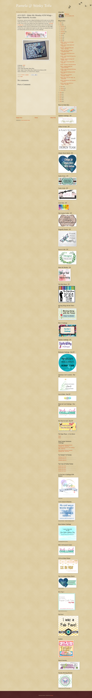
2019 (61, 101)
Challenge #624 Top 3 (62, 457)
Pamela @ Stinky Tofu (34, 5)
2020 (61, 99)
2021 (61, 97)
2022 (61, 96)
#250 (24, 65)
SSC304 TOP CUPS (62, 469)
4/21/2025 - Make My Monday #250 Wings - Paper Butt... (67, 48)
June (62, 37)
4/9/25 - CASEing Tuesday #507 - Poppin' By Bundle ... (66, 67)
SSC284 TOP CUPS (62, 471)
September (63, 31)
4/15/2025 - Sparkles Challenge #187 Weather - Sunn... (67, 59)
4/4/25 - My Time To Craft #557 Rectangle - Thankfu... (66, 75)
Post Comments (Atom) (25, 120)
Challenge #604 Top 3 (62, 458)
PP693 (59, 436)
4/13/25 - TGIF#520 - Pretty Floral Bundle (68, 64)
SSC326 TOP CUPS (62, 466)
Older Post (53, 117)
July (61, 35)
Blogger (51, 695)
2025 (61, 24)
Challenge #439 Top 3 (62, 460)
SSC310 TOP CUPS (62, 467)
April (62, 40)
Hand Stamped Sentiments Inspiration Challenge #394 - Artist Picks (65, 451)
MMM (21, 76)
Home (36, 117)
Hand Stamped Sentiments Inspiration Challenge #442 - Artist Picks (65, 446)
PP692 (59, 437)
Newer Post (19, 117)
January (62, 90)
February (62, 88)
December (63, 26)
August (62, 33)
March (62, 86)
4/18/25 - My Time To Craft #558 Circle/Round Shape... (66, 51)
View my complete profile (69, 15)
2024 (61, 92)
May (61, 38)
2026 (61, 22)
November (63, 28)
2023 (61, 94)
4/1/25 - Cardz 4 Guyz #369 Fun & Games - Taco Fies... (66, 84)
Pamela (67, 14)
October (62, 29)
